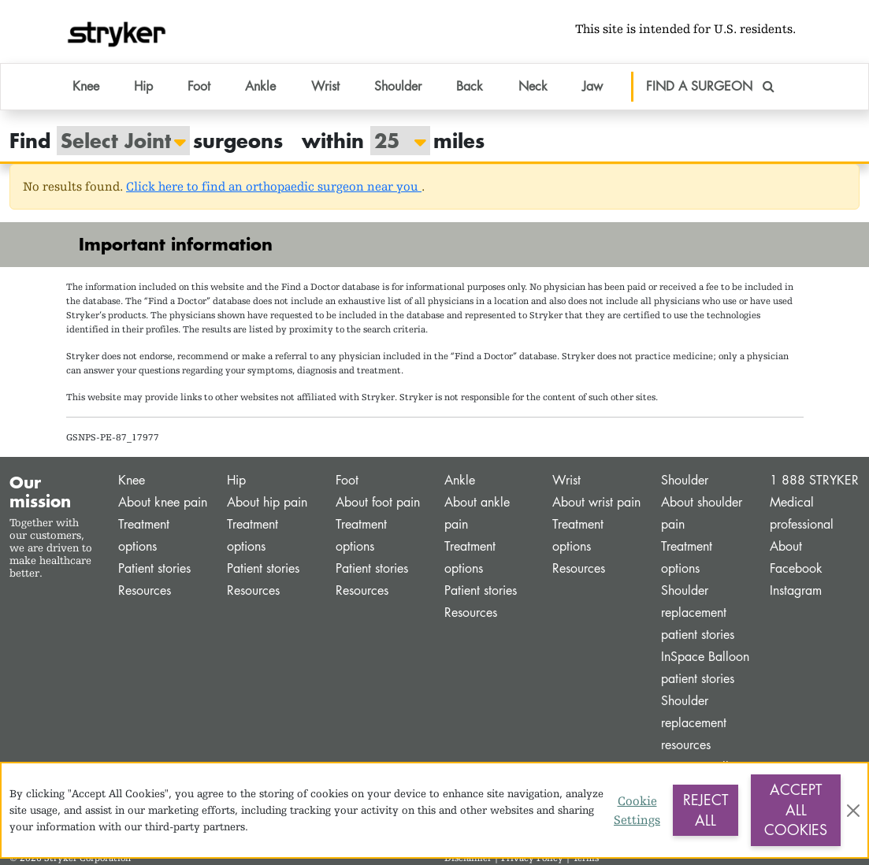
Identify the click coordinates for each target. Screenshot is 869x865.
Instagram (796, 590)
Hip (236, 480)
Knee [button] (85, 86)
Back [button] (469, 86)
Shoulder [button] (398, 86)
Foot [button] (199, 86)
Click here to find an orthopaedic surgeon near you (274, 186)
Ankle (459, 480)
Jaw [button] (592, 86)
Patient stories (154, 568)
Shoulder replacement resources (693, 722)
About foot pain (378, 502)
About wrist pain (596, 502)
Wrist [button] (325, 86)
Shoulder (684, 480)
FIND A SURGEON (710, 86)
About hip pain (267, 502)
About (786, 546)
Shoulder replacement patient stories (697, 612)
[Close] (853, 810)
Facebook (796, 568)
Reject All (705, 810)
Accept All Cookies (795, 809)
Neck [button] (533, 86)
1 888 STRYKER (814, 480)
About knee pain (162, 502)
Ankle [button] (260, 86)
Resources (144, 590)
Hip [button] (143, 86)
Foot (347, 480)
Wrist (566, 480)
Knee (131, 480)
